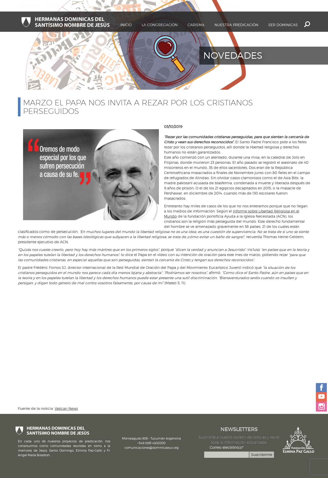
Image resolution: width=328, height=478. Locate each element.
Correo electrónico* (226, 447)
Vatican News (66, 408)
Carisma (196, 25)
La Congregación (160, 25)
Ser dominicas (283, 25)
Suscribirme (261, 454)
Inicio (126, 25)
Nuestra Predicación (236, 25)
